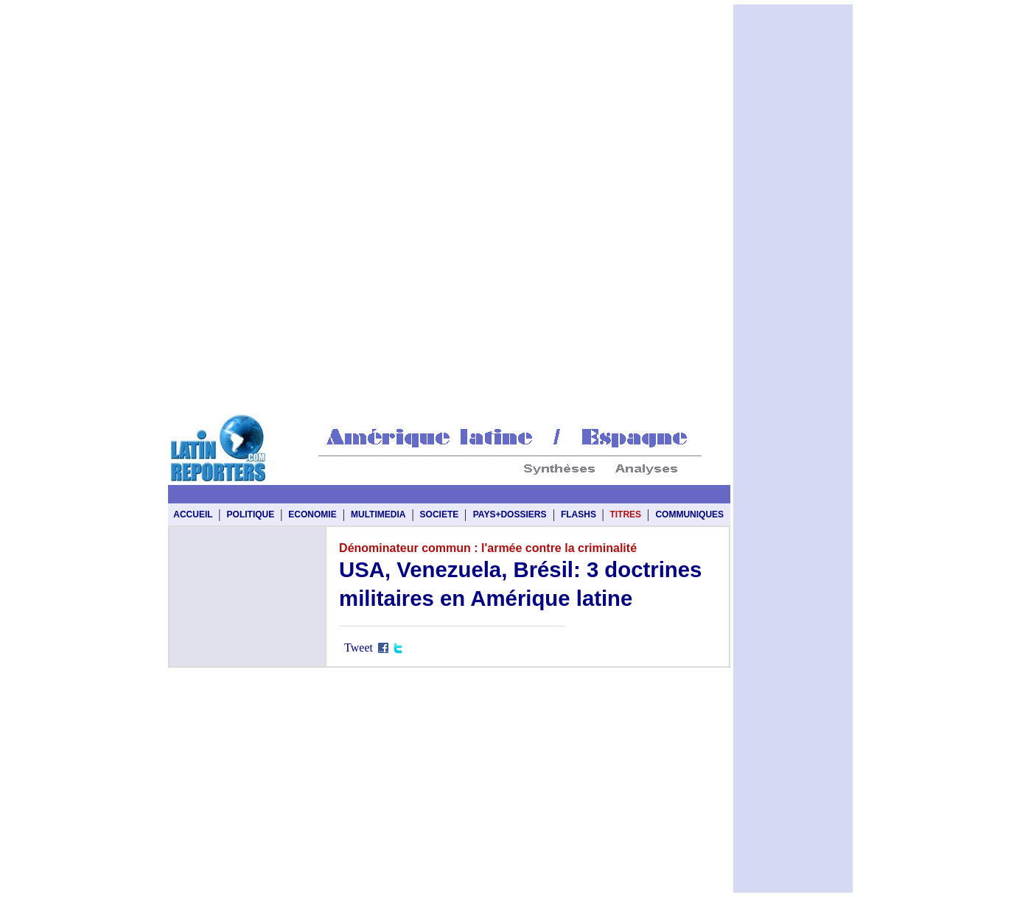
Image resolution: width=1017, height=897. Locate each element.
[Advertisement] (449, 38)
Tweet (358, 647)
